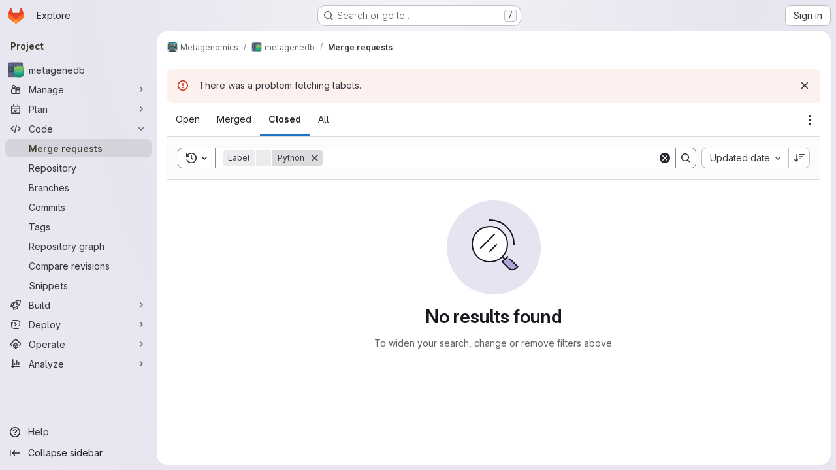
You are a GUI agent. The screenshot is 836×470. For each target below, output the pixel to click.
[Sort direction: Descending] (799, 158)
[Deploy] (78, 324)
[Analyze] (78, 363)
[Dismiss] (804, 85)
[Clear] (665, 158)
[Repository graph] (78, 246)
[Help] (78, 432)
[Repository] (78, 168)
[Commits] (78, 207)
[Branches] (78, 187)
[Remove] (315, 158)
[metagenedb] (78, 70)
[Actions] (809, 120)
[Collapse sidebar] (78, 453)
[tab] (187, 119)
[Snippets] (78, 285)
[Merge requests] (78, 148)
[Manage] (78, 89)
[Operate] (78, 344)
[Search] (490, 158)
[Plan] (78, 109)
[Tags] (78, 226)
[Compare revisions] (78, 266)
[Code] (78, 128)
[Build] (78, 305)
